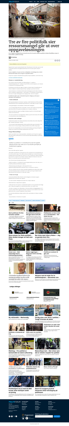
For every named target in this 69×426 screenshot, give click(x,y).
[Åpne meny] (60, 2)
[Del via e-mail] (59, 61)
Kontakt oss (43, 1)
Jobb (38, 1)
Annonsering (51, 1)
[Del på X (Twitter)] (57, 61)
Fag (35, 1)
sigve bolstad (28, 201)
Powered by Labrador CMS (34, 424)
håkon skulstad (16, 201)
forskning (22, 201)
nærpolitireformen (36, 201)
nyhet (10, 201)
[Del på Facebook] (55, 61)
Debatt (31, 1)
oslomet (43, 201)
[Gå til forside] (14, 2)
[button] (57, 293)
